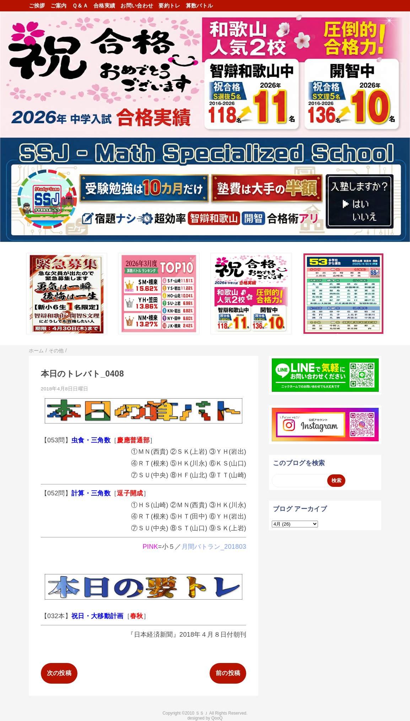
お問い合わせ (136, 5)
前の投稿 (228, 673)
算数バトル (199, 5)
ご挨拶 (37, 5)
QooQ (217, 718)
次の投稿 (59, 673)
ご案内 (58, 5)
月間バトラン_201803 (214, 546)
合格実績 (104, 5)
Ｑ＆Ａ (80, 5)
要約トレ (169, 5)
